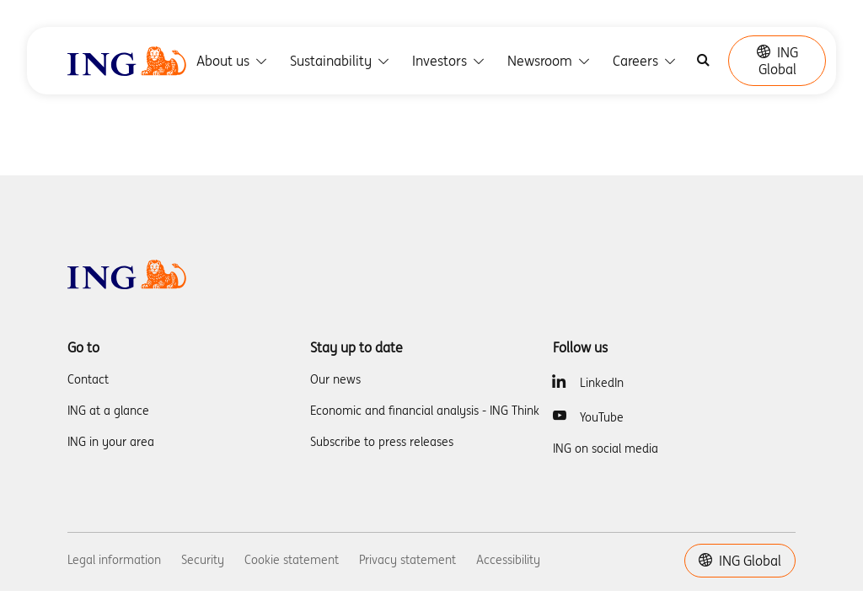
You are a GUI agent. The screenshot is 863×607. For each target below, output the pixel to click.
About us (233, 60)
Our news (335, 379)
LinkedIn (602, 382)
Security (202, 559)
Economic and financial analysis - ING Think (424, 410)
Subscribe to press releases (381, 441)
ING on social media (605, 448)
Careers (645, 60)
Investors (449, 60)
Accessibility (508, 559)
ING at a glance (108, 410)
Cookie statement (291, 559)
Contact (88, 379)
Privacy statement (407, 559)
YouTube (602, 417)
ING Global (777, 61)
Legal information (114, 559)
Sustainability (341, 60)
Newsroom (549, 60)
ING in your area (110, 441)
